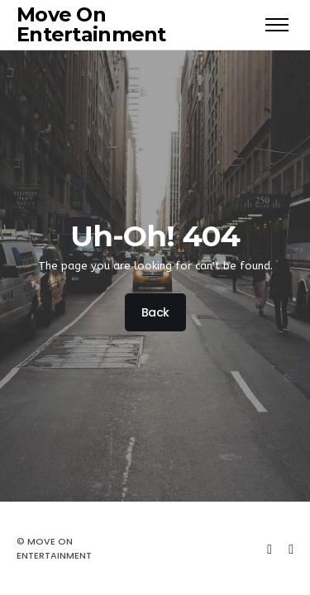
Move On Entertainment (91, 24)
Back (155, 312)
